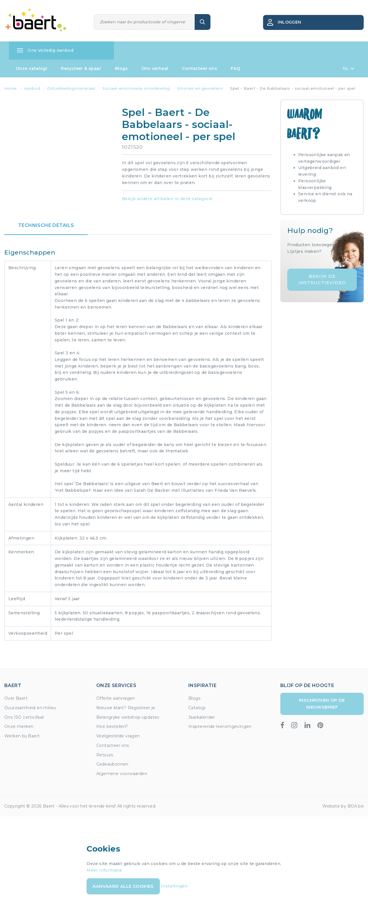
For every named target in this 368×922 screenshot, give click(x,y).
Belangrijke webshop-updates (127, 717)
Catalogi (197, 707)
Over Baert (16, 698)
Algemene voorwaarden (121, 773)
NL (348, 68)
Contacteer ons (199, 68)
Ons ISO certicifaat (24, 717)
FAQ (235, 68)
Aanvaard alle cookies (123, 886)
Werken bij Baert (22, 736)
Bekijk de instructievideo (322, 279)
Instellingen (174, 886)
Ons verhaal (154, 68)
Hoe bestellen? (112, 726)
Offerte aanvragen (115, 698)
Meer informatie (104, 870)
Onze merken (18, 726)
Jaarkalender (201, 717)
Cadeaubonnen (112, 764)
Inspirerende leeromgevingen (220, 726)
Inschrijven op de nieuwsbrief (322, 703)
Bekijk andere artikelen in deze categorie (167, 198)
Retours (104, 755)
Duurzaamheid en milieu (30, 707)
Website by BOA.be (343, 806)
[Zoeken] (144, 22)
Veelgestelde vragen (118, 736)
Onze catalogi (31, 68)
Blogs (121, 68)
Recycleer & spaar (81, 68)
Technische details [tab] (46, 225)
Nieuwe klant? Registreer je (125, 707)
